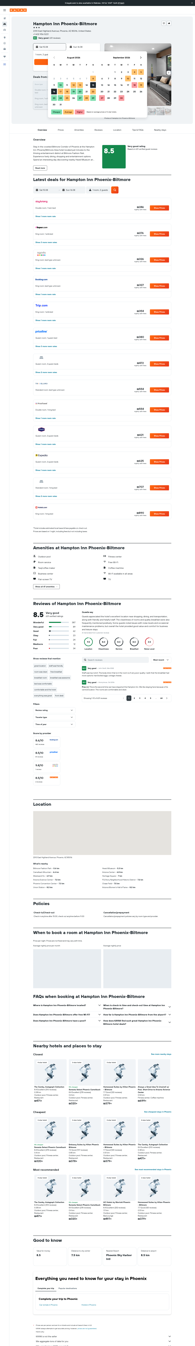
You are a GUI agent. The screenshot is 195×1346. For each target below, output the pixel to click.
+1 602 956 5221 (40, 34)
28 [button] (86, 98)
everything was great (43, 695)
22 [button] (93, 91)
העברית (121, 3)
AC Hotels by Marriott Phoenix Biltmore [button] (116, 1203)
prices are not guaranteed (87, 1328)
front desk (59, 695)
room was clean (40, 672)
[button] (192, 3)
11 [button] (67, 85)
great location (40, 666)
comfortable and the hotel (45, 689)
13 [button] (80, 85)
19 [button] (74, 91)
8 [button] (93, 78)
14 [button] (87, 85)
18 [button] (67, 91)
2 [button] (54, 78)
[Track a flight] (4, 43)
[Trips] (4, 56)
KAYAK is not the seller (103, 1336)
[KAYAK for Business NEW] (4, 49)
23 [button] (54, 98)
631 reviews (54, 38)
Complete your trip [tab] (46, 1288)
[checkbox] (46, 742)
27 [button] (80, 98)
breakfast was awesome (60, 678)
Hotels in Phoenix (89, 1305)
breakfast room (40, 678)
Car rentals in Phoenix (48, 1305)
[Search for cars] (4, 29)
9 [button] (54, 85)
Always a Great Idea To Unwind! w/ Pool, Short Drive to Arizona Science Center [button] (154, 1090)
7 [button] (86, 78)
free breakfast (56, 672)
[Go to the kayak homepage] (18, 10)
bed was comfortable (43, 683)
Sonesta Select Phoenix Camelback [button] (84, 1089)
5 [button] (73, 78)
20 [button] (80, 91)
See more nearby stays (161, 1054)
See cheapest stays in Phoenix (157, 1112)
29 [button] (93, 98)
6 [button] (80, 78)
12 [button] (74, 85)
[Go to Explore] (4, 37)
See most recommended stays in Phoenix (153, 1169)
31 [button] (61, 104)
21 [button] (87, 91)
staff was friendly (56, 666)
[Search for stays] (4, 24)
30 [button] (54, 104)
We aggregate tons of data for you (103, 1341)
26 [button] (73, 98)
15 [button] (93, 85)
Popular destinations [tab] (67, 1288)
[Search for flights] (4, 18)
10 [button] (60, 85)
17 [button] (60, 91)
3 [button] (60, 78)
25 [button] (67, 98)
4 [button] (67, 78)
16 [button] (54, 91)
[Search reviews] (118, 660)
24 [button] (60, 98)
